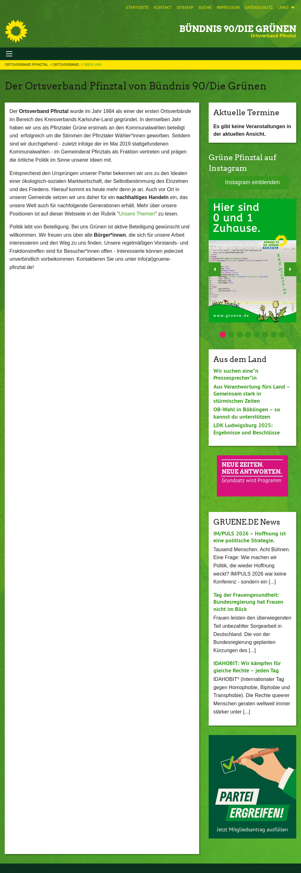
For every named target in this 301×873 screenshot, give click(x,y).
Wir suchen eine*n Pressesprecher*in (235, 374)
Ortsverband (66, 64)
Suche (205, 7)
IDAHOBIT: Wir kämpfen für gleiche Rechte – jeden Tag (247, 666)
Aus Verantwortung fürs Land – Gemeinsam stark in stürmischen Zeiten (251, 393)
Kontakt (163, 7)
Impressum (228, 7)
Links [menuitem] (283, 7)
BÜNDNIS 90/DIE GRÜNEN (237, 28)
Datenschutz (259, 7)
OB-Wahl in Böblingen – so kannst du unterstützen (246, 413)
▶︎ (290, 267)
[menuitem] (137, 7)
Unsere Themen (137, 213)
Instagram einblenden (252, 182)
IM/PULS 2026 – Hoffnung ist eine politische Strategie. (249, 537)
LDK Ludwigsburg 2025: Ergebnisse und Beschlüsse (246, 428)
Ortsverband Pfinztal (27, 64)
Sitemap (184, 7)
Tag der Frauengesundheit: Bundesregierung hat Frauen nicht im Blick (248, 602)
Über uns (92, 64)
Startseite (137, 7)
